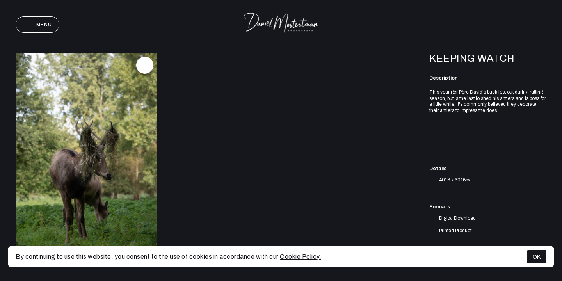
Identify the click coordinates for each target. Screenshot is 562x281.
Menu (37, 24)
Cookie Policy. (300, 256)
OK (536, 256)
